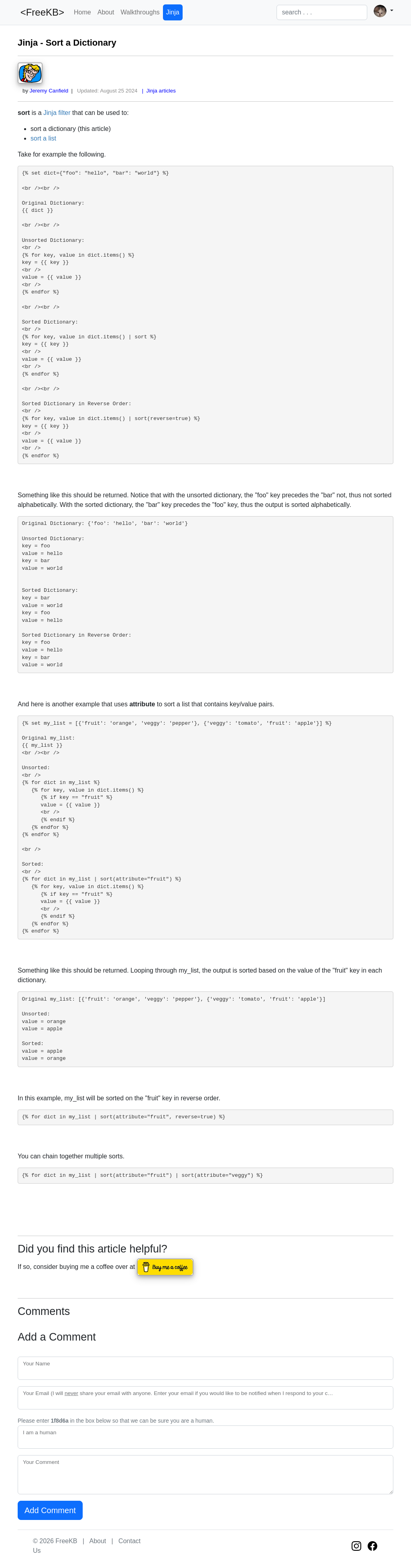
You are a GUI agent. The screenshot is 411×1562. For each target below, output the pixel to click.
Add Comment (50, 1510)
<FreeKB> (41, 12)
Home (82, 12)
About (106, 12)
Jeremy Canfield (49, 91)
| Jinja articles (157, 91)
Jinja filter (57, 112)
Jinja (172, 12)
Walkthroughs (140, 12)
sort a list (43, 138)
